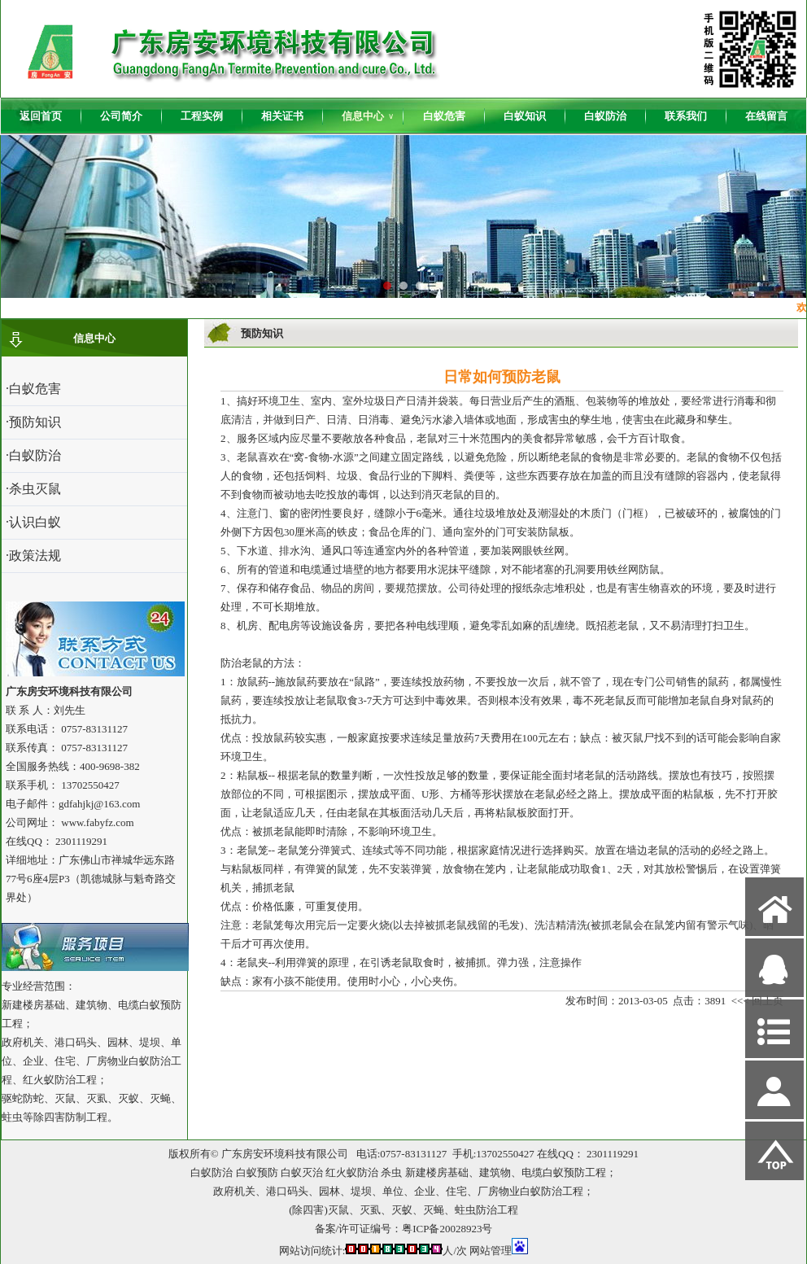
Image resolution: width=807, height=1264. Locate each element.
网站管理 (490, 1250)
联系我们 (686, 116)
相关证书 (282, 116)
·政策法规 (33, 555)
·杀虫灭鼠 (33, 489)
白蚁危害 (444, 116)
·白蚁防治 (33, 455)
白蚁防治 (605, 116)
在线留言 (766, 116)
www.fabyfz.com (97, 822)
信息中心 (368, 116)
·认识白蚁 (33, 522)
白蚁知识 (525, 116)
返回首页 (41, 116)
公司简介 (121, 116)
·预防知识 (33, 422)
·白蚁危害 (33, 389)
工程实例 (202, 116)
